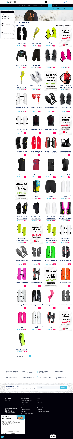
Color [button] (7, 32)
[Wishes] (55, 2)
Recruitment (39, 409)
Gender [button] (7, 21)
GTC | (15, 435)
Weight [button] (7, 27)
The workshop (40, 402)
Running (15, 5)
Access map (7, 401)
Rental (38, 404)
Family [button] (7, 14)
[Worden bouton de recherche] (46, 2)
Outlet (50, 5)
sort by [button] (59, 25)
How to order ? (24, 411)
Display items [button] (67, 25)
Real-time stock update (25, 409)
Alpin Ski (35, 5)
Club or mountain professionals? (27, 413)
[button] (52, 2)
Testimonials (39, 405)
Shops (45, 5)
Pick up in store (24, 405)
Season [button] (7, 34)
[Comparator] (58, 2)
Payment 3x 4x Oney (25, 402)
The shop (39, 398)
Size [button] (7, 30)
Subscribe (63, 387)
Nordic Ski (40, 5)
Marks (38, 400)
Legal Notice (24, 435)
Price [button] (7, 25)
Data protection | (19, 435)
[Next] (36, 356)
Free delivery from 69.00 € (26, 398)
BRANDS (55, 5)
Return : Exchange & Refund (26, 400)
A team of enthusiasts (41, 407)
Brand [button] (7, 23)
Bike (20, 5)
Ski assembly (23, 407)
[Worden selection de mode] (61, 2)
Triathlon (24, 5)
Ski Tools (29, 5)
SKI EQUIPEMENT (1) (6, 18)
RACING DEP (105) (5, 16)
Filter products (5, 11)
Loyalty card (23, 404)
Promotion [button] (7, 36)
